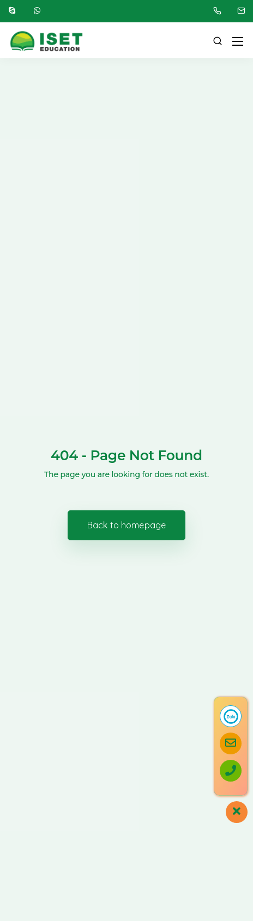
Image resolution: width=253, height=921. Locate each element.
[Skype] (12, 11)
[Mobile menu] (238, 41)
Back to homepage (126, 525)
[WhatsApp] (37, 11)
